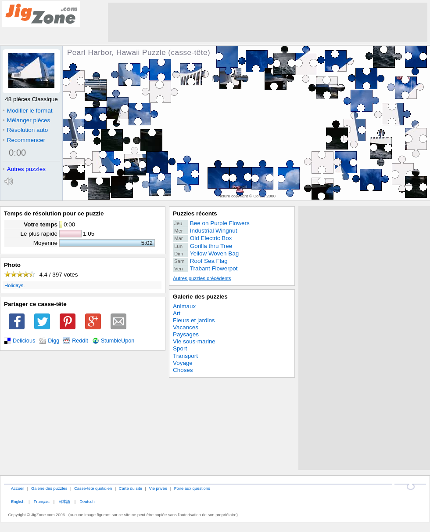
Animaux (184, 306)
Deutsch (86, 501)
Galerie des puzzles (200, 296)
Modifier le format (28, 110)
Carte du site (130, 488)
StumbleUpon (118, 341)
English (18, 501)
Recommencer (24, 140)
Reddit (80, 341)
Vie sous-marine (194, 341)
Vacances (185, 327)
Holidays (13, 285)
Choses (183, 370)
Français (42, 501)
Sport (180, 348)
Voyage (183, 363)
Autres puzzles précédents (202, 278)
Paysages (186, 334)
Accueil (17, 488)
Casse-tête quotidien (93, 488)
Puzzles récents (195, 213)
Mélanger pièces (26, 120)
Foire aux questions (192, 488)
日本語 (64, 501)
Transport (185, 356)
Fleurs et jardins (194, 320)
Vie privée (158, 488)
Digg (53, 341)
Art (176, 313)
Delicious (24, 341)
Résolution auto (25, 130)
